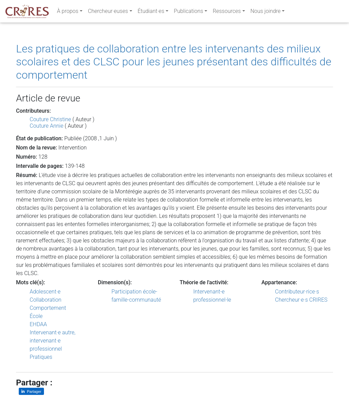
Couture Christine (50, 119)
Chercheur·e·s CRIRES (301, 300)
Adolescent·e (45, 291)
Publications (188, 12)
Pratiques (41, 357)
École (36, 316)
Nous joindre (266, 12)
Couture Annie (46, 126)
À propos (67, 12)
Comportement (48, 308)
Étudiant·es (151, 12)
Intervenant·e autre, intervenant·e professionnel (52, 340)
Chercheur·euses (108, 12)
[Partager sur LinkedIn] (31, 391)
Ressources (227, 12)
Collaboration (45, 300)
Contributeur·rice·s (297, 291)
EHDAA (38, 324)
